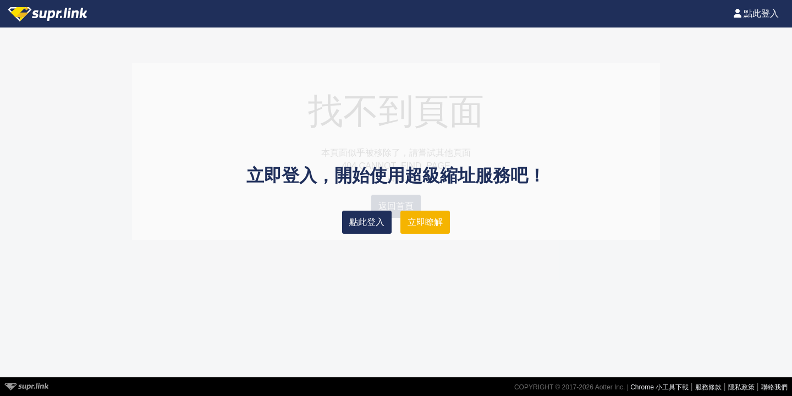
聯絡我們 (774, 387)
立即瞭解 (425, 222)
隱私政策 (742, 387)
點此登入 (366, 222)
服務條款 (709, 387)
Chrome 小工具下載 (660, 387)
